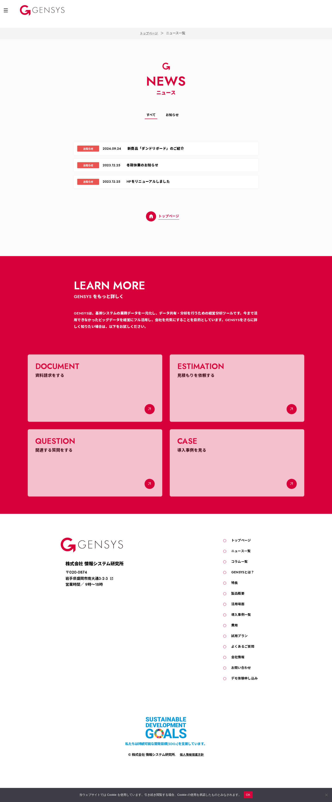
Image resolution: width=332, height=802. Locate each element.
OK (248, 794)
